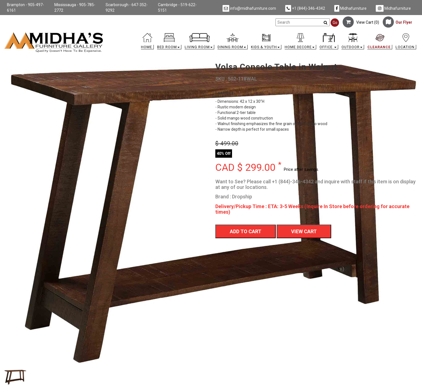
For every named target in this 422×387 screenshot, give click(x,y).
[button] (169, 42)
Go (335, 22)
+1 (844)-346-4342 (305, 8)
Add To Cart (245, 231)
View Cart (304, 231)
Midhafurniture (350, 8)
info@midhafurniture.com (249, 8)
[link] (263, 34)
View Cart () (361, 22)
